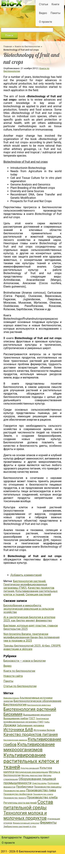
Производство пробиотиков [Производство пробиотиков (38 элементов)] (17, 794)
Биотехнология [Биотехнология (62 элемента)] (15, 705)
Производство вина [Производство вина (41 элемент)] (14, 790)
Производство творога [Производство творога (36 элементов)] (14, 798)
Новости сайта (13, 676)
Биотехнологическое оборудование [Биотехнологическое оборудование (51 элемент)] (37, 701)
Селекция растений (38, 594)
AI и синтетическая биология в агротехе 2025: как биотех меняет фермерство (29, 619)
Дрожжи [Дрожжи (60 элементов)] (9, 725)
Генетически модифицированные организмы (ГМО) (25, 586)
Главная (7, 46)
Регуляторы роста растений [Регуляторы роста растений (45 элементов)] (20, 802)
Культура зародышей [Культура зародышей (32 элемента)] (30, 768)
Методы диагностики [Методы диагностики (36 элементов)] (31, 775)
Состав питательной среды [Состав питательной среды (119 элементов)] (28, 804)
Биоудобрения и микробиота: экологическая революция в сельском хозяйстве (28, 609)
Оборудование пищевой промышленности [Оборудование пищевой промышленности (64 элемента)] (29, 781)
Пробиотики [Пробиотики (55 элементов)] (24, 786)
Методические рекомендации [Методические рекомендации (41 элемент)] (31, 772)
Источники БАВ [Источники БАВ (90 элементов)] (18, 729)
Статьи (43, 4)
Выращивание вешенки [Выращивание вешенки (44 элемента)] (37, 714)
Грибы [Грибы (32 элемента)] (47, 722)
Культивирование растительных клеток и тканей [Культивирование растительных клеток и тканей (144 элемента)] (31, 761)
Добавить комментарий (26, 575)
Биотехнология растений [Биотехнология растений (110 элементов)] (29, 709)
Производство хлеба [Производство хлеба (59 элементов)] (42, 797)
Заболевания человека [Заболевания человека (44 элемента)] (30, 725)
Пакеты (55, 13)
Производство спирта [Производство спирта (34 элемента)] (43, 794)
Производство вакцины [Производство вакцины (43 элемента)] (47, 786)
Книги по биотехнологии (27, 46)
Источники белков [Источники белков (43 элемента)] (44, 730)
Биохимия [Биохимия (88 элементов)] (12, 714)
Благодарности (11, 837)
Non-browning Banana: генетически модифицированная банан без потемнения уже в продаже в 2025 (31, 637)
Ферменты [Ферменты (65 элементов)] (48, 823)
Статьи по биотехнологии (20, 686)
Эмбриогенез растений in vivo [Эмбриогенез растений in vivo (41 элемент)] (19, 826)
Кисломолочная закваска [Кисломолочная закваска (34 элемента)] (15, 740)
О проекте (45, 21)
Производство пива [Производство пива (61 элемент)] (41, 790)
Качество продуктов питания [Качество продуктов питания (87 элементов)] (30, 734)
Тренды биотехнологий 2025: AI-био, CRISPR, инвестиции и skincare (32, 647)
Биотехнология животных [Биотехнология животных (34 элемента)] (39, 705)
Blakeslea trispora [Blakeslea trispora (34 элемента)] (11, 698)
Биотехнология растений (29, 581)
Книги (55, 4)
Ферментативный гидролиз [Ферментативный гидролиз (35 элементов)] (26, 823)
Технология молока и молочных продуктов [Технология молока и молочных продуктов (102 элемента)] (25, 815)
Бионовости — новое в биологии (24, 660)
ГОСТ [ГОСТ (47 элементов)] (32, 718)
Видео (43, 13)
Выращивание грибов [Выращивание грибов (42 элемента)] (15, 718)
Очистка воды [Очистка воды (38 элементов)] (39, 783)
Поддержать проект (36, 837)
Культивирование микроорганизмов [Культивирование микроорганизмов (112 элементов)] (29, 747)
